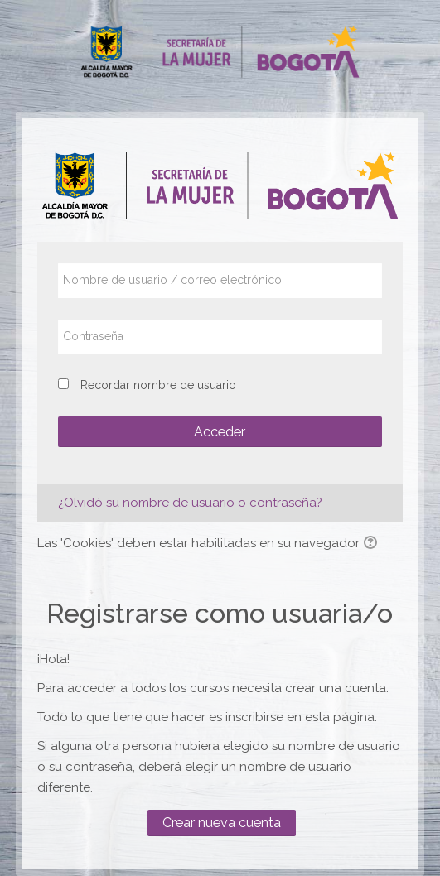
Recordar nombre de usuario (158, 385)
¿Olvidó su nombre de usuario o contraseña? (190, 502)
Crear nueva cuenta (221, 822)
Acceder (219, 432)
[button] (373, 544)
